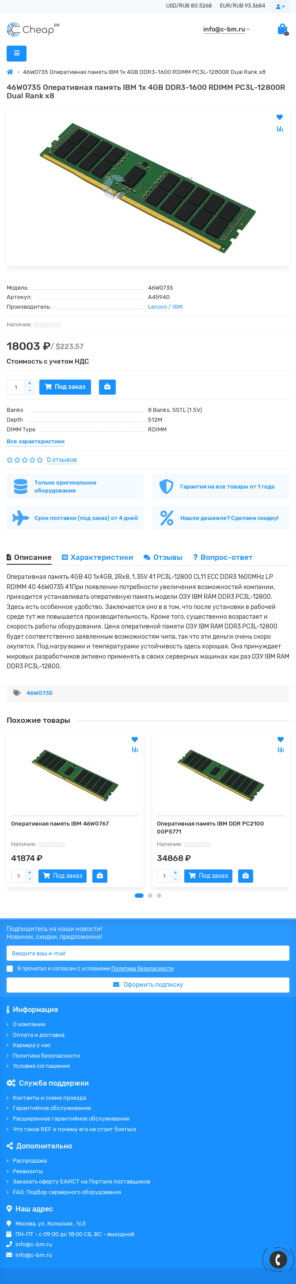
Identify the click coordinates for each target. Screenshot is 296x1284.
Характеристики (97, 557)
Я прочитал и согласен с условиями (90, 969)
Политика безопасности (46, 1055)
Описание (29, 557)
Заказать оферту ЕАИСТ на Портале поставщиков (81, 1181)
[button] (139, 895)
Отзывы (164, 557)
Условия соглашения (41, 1066)
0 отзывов (62, 460)
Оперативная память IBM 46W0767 (60, 823)
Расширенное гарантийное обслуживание (71, 1118)
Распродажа (30, 1160)
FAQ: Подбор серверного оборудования (67, 1192)
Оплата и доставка (39, 1035)
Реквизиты (28, 1171)
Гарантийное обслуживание (52, 1108)
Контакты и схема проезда (49, 1097)
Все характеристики (36, 441)
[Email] (148, 953)
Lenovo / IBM (165, 306)
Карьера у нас (32, 1045)
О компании (29, 1024)
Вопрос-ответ (223, 557)
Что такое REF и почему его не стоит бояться (74, 1129)
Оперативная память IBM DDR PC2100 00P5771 (210, 827)
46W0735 (40, 693)
